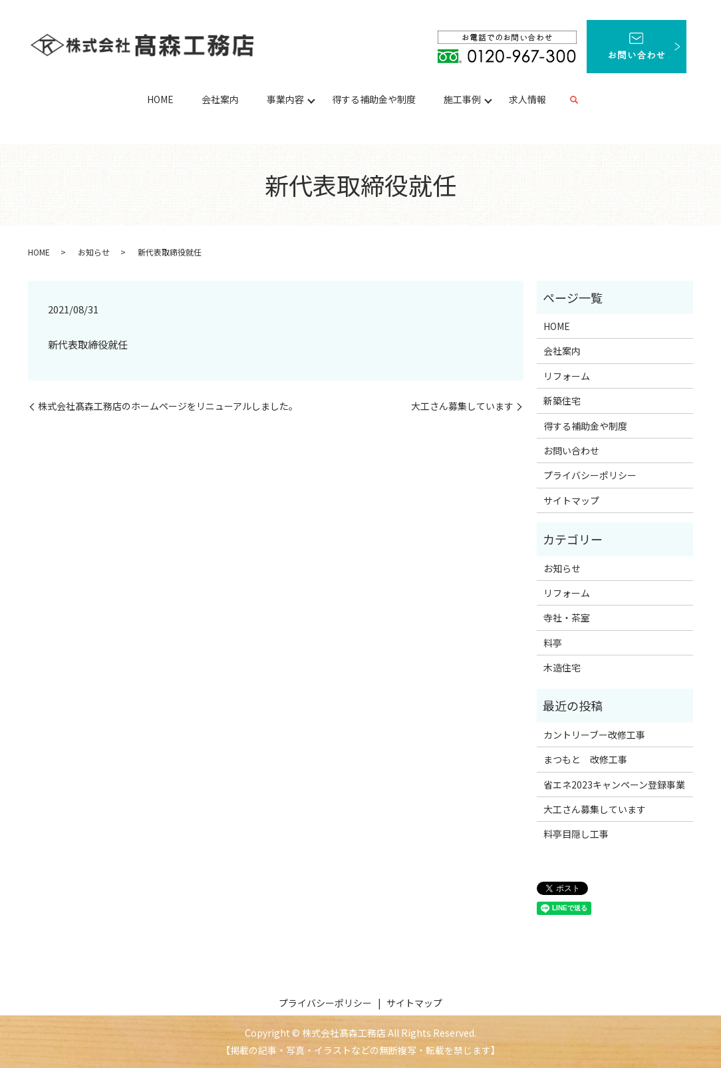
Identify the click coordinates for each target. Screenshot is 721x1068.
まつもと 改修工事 (585, 759)
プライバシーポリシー (590, 475)
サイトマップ (571, 500)
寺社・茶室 (566, 617)
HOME (160, 99)
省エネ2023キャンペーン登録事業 (614, 784)
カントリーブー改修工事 (594, 734)
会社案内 (220, 99)
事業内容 (285, 99)
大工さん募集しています (462, 406)
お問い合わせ (571, 450)
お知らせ (94, 252)
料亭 (552, 642)
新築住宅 (562, 400)
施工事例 (462, 99)
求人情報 (527, 99)
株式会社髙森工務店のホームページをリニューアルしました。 (168, 406)
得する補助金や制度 (374, 99)
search (574, 100)
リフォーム (566, 376)
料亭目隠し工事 (576, 833)
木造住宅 (562, 667)
